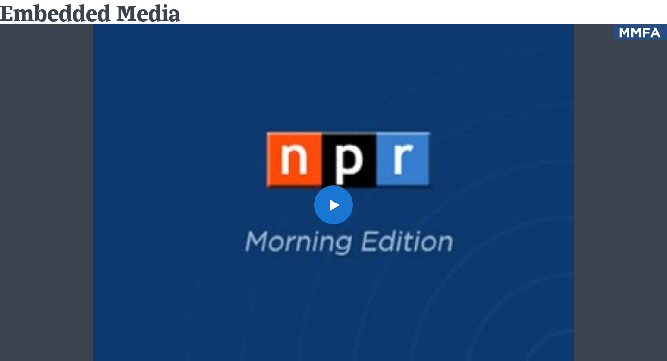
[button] (333, 205)
